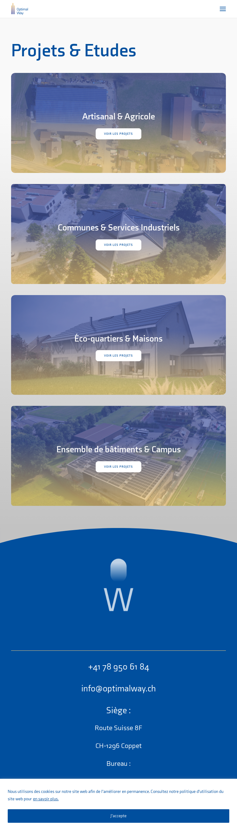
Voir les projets (118, 134)
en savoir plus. (46, 799)
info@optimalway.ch (118, 688)
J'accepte (118, 815)
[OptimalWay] (19, 9)
